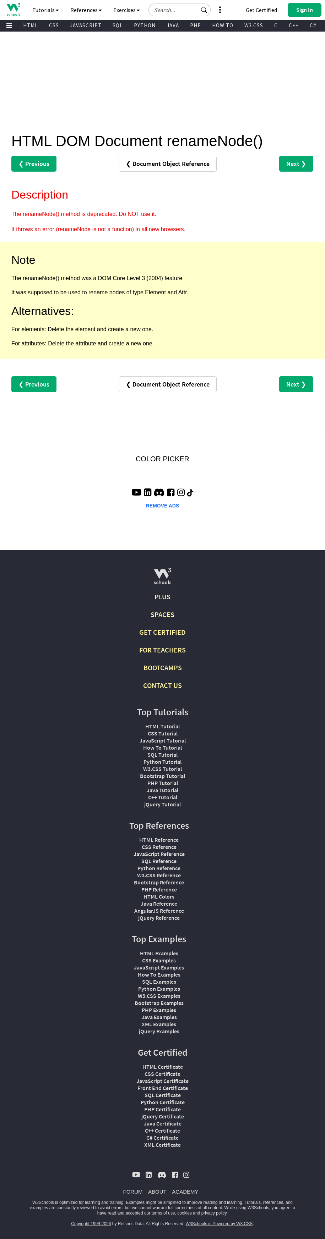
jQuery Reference (159, 917)
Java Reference (159, 903)
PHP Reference (159, 889)
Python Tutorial (162, 761)
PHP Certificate (162, 1109)
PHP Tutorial (162, 783)
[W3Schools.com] (162, 578)
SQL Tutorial (162, 754)
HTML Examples (159, 953)
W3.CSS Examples (159, 995)
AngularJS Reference (159, 910)
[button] (204, 10)
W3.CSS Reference (159, 875)
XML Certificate (162, 1144)
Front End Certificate (162, 1087)
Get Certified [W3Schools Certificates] (261, 9)
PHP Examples (159, 1009)
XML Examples (159, 1024)
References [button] (86, 9)
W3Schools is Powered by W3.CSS (219, 1223)
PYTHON (145, 25)
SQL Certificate (163, 1095)
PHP (195, 25)
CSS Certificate (162, 1073)
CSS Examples (159, 960)
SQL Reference (159, 861)
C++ (294, 25)
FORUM (133, 1192)
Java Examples (159, 1017)
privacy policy (214, 1213)
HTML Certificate (162, 1066)
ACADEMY (185, 1192)
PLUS (162, 596)
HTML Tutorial (162, 726)
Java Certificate (163, 1123)
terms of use (163, 1213)
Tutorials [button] (45, 9)
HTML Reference (159, 839)
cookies (184, 1213)
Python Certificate (163, 1102)
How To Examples (159, 974)
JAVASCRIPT (86, 25)
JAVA (173, 25)
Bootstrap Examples (159, 1002)
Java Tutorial (162, 790)
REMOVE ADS (162, 506)
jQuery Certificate (162, 1116)
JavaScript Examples (159, 967)
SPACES (162, 614)
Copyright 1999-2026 (91, 1223)
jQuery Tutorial (162, 804)
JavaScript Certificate (162, 1080)
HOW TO (222, 25)
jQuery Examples (159, 1031)
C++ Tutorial (162, 797)
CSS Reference (159, 846)
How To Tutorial (162, 747)
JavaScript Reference (159, 853)
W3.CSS (253, 25)
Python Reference (158, 868)
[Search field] (179, 10)
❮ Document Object (168, 164)
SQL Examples (159, 981)
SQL (118, 25)
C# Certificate (162, 1137)
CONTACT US (162, 685)
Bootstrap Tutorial (162, 775)
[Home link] (13, 9)
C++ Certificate (162, 1130)
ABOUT (157, 1192)
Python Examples (159, 988)
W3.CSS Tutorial (162, 768)
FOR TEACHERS (162, 649)
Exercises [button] (126, 9)
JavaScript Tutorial (163, 740)
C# (313, 25)
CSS (54, 25)
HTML (30, 25)
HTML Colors (158, 896)
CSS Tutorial (163, 733)
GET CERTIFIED (162, 632)
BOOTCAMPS (162, 667)
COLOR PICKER (162, 459)
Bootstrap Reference (159, 882)
